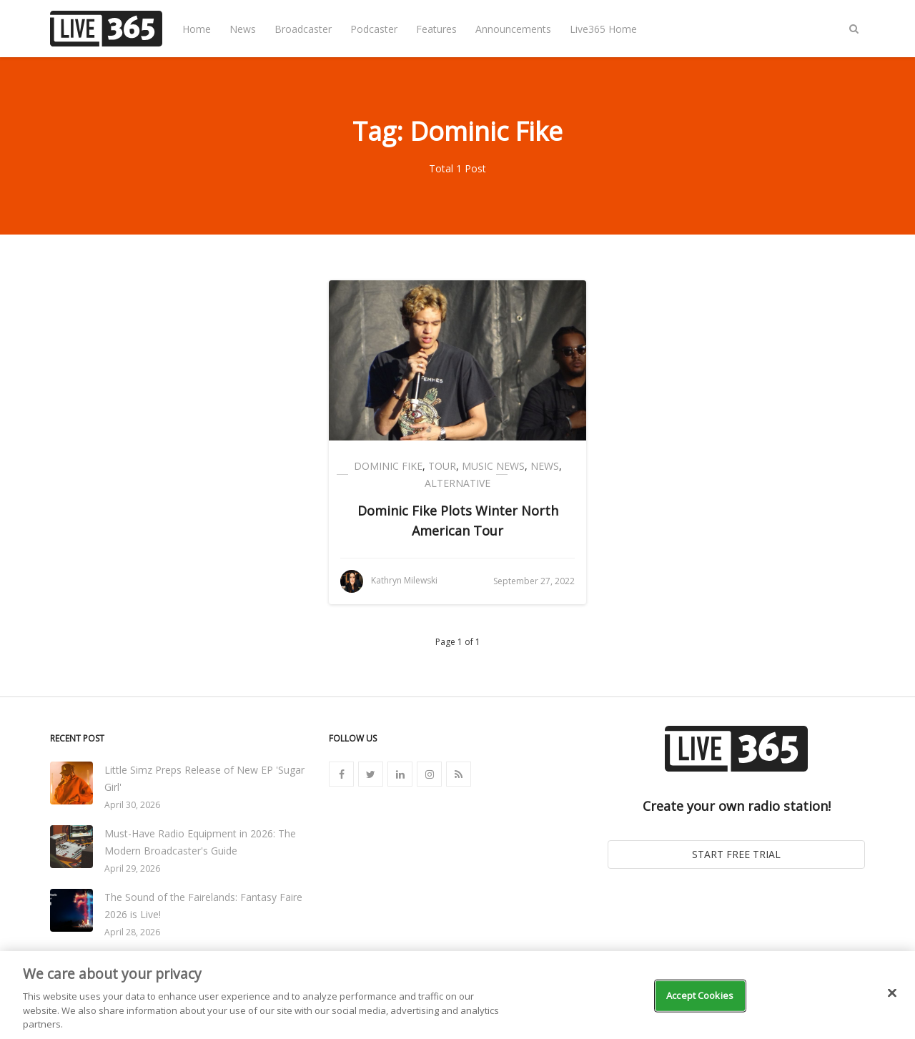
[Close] (892, 993)
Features (436, 29)
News (242, 29)
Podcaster (373, 29)
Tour (442, 466)
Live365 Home (603, 29)
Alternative (457, 483)
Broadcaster (303, 29)
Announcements (513, 29)
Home (196, 29)
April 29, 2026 (132, 868)
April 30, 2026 (132, 805)
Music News (493, 466)
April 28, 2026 (132, 932)
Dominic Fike (388, 466)
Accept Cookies (699, 995)
